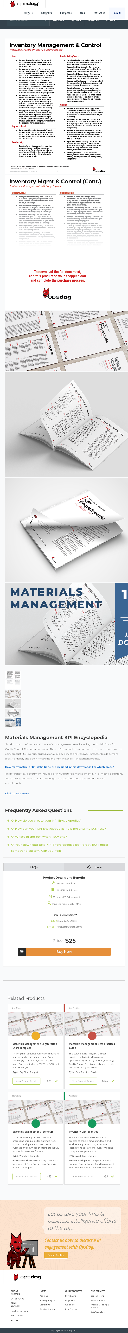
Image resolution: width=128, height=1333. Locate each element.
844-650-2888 (64, 921)
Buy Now (45, 952)
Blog (82, 13)
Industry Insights (47, 1300)
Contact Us (99, 13)
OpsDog (24, 4)
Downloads (66, 13)
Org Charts (70, 1300)
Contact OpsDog (56, 1255)
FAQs (34, 867)
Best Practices (71, 1309)
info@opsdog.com (64, 926)
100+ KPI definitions (64, 890)
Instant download (64, 883)
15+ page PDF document (64, 897)
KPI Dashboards (98, 1300)
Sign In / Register (47, 1309)
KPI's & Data (70, 1296)
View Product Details (26, 1081)
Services (28, 13)
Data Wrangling (98, 1312)
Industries (46, 13)
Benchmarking (97, 1296)
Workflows (70, 1304)
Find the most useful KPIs (64, 904)
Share (94, 867)
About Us (44, 1296)
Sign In (117, 13)
